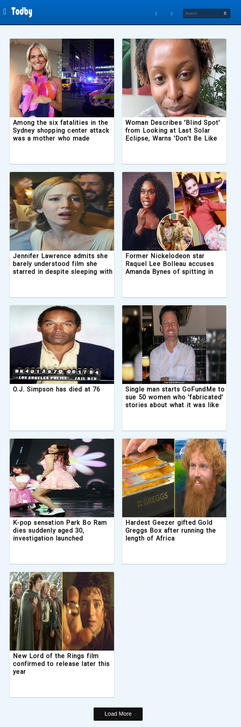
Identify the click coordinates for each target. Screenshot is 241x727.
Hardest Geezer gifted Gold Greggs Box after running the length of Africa (170, 530)
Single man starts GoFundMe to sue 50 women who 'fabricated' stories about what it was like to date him (170, 401)
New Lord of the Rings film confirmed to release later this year (59, 663)
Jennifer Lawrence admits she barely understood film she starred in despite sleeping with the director (64, 268)
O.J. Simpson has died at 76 (60, 389)
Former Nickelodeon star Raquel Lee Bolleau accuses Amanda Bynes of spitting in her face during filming (169, 268)
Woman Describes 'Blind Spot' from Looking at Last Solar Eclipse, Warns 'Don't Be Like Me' (172, 134)
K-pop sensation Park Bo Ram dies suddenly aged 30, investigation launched (64, 530)
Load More (118, 714)
